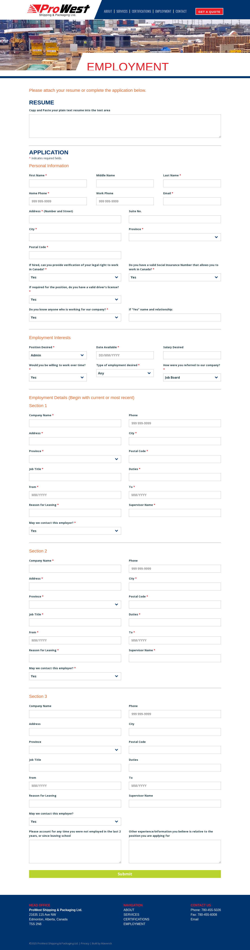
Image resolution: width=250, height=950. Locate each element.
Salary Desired (173, 347)
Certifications (141, 11)
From (33, 487)
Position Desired (41, 347)
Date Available (107, 347)
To (132, 487)
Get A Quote (209, 11)
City (33, 229)
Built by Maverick (102, 943)
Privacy (85, 943)
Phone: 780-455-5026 (206, 910)
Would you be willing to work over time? (57, 367)
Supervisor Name (142, 505)
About (108, 11)
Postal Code (38, 247)
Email (168, 193)
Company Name (41, 415)
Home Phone (39, 193)
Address (36, 433)
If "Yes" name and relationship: (151, 309)
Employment (163, 11)
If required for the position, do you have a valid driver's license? (74, 289)
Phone (133, 415)
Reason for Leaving (44, 505)
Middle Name (105, 175)
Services (122, 11)
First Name (38, 175)
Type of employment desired (118, 365)
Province (136, 229)
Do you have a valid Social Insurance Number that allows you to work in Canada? (173, 267)
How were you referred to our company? (191, 367)
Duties (134, 469)
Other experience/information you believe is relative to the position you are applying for (171, 834)
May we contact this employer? (52, 523)
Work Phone (104, 193)
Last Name (172, 175)
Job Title (36, 469)
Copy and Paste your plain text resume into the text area (69, 110)
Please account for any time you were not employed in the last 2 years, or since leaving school (75, 834)
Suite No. (135, 211)
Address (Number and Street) (51, 211)
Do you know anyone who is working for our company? (68, 309)
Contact (181, 11)
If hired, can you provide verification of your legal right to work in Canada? (73, 267)
